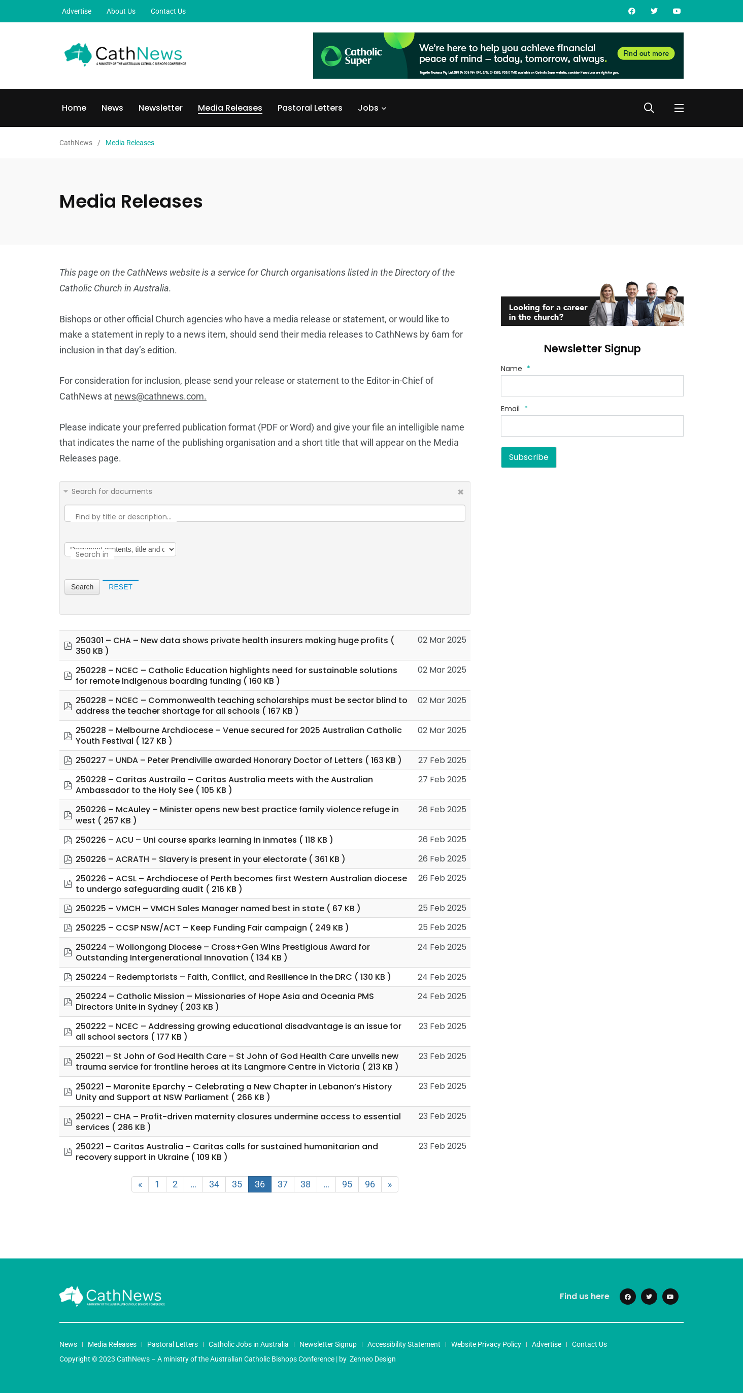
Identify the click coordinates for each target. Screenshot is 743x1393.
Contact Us (168, 11)
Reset (120, 587)
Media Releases (230, 108)
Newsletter (161, 108)
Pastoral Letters (310, 108)
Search (82, 587)
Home (74, 108)
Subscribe (529, 457)
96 (370, 1184)
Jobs (368, 108)
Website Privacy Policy (486, 1344)
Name (515, 368)
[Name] (592, 385)
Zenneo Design (373, 1359)
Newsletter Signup (328, 1344)
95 (347, 1184)
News (112, 108)
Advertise (76, 11)
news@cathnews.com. (160, 396)
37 (283, 1184)
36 (260, 1184)
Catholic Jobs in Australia (249, 1344)
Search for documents (112, 491)
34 (214, 1184)
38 (305, 1184)
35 (237, 1184)
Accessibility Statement (404, 1344)
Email (514, 409)
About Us (121, 11)
